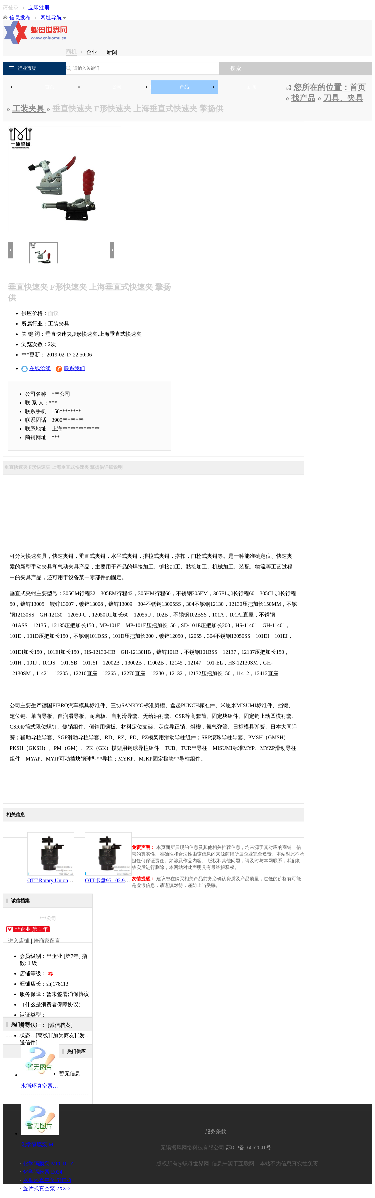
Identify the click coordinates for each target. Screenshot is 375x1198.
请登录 (11, 7)
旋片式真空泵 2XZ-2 (47, 1188)
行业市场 (27, 68)
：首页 (354, 87)
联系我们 (70, 368)
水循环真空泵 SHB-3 (47, 1180)
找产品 (303, 98)
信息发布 (20, 17)
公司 (117, 86)
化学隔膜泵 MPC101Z (48, 1163)
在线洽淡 (36, 368)
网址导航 (53, 17)
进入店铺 (18, 941)
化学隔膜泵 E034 (42, 1172)
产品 (184, 86)
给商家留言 (47, 941)
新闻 (251, 86)
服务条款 (215, 1131)
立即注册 (39, 7)
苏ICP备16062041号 (248, 1147)
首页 (49, 86)
